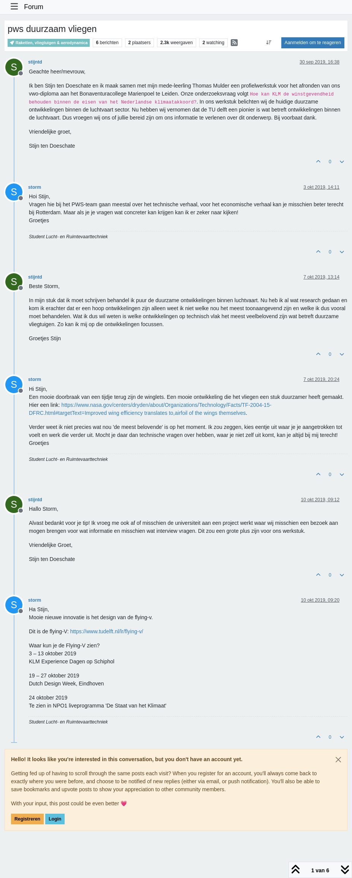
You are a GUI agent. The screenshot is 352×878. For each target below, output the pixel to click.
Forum (33, 7)
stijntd (35, 62)
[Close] (338, 759)
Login (55, 819)
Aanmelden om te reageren (313, 42)
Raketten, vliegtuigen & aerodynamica (49, 42)
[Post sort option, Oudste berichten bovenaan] (268, 42)
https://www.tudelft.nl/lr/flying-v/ (106, 631)
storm (34, 187)
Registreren (27, 819)
